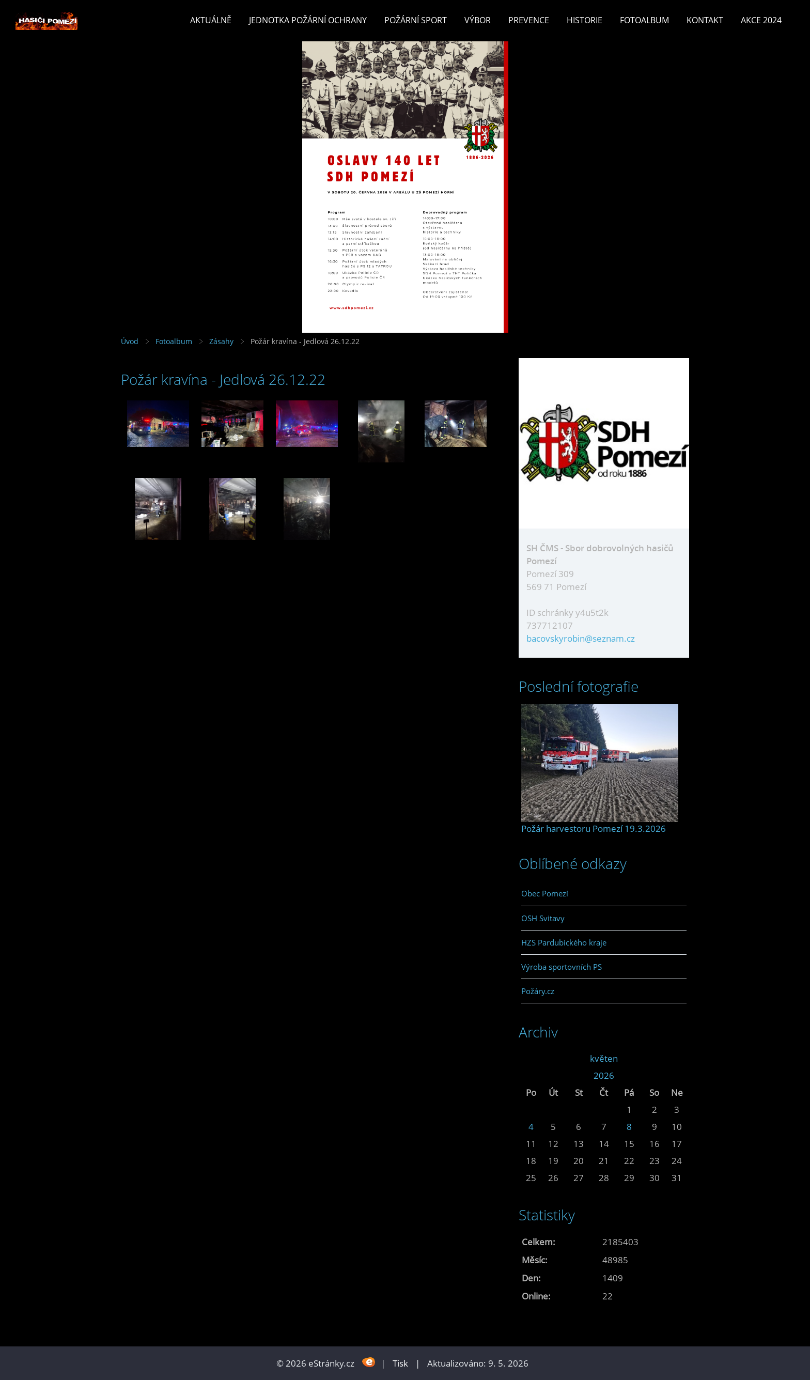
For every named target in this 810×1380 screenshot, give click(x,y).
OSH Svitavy (543, 918)
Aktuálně (210, 20)
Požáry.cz (537, 991)
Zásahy (221, 341)
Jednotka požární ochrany (308, 20)
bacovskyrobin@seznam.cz (580, 638)
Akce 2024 (761, 20)
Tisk (400, 1363)
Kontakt (705, 20)
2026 (604, 1075)
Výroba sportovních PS (561, 967)
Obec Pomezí (544, 893)
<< (531, 1058)
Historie (584, 20)
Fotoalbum (644, 20)
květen (604, 1058)
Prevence (528, 20)
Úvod (129, 341)
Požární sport (415, 20)
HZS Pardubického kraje (563, 942)
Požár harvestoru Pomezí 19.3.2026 (593, 828)
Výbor (477, 20)
